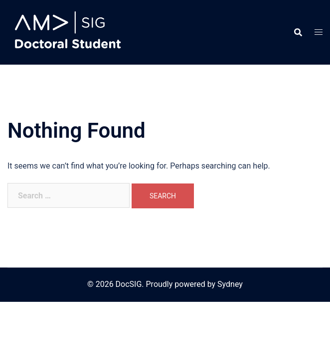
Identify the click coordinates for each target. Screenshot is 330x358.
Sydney (230, 284)
